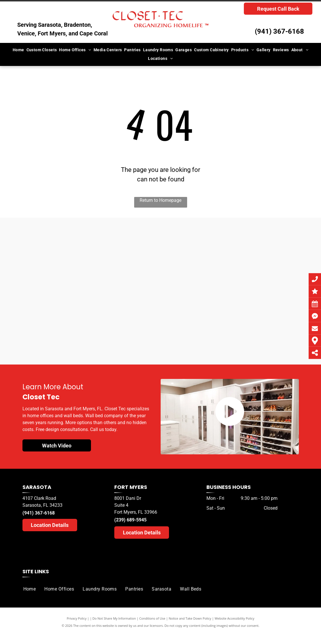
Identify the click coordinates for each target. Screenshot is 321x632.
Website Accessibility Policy (234, 618)
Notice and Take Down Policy (190, 618)
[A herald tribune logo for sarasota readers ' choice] (126, 321)
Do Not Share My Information (114, 618)
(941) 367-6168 (279, 31)
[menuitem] (18, 49)
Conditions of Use (152, 618)
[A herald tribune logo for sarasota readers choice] (56, 313)
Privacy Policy (77, 618)
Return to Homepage (160, 200)
